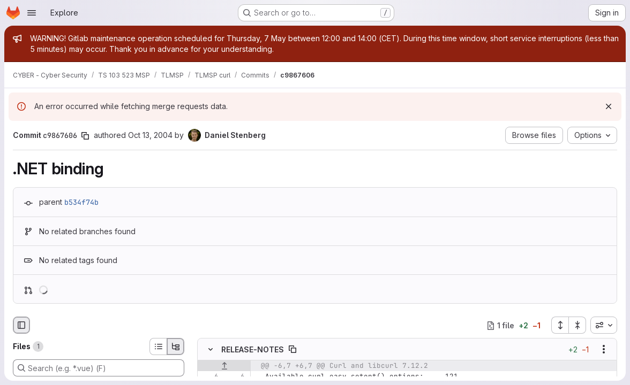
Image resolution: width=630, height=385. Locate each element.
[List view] (158, 346)
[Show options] (603, 349)
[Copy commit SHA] (85, 135)
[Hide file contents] (210, 349)
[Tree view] (175, 346)
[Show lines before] (224, 365)
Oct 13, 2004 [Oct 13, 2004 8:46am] (150, 135)
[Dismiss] (608, 106)
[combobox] (603, 325)
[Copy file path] (292, 349)
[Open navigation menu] (31, 12)
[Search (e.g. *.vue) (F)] (98, 367)
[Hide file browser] (21, 325)
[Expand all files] (559, 325)
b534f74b (81, 202)
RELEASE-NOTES (252, 349)
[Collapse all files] (577, 325)
